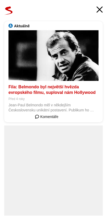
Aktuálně (22, 26)
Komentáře (46, 117)
